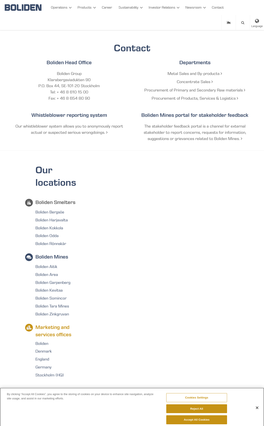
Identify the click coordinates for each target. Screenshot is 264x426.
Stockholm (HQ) (49, 375)
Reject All (196, 410)
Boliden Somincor (51, 298)
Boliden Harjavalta (51, 220)
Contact (218, 7)
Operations (59, 7)
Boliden (41, 343)
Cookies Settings (196, 399)
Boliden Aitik (46, 266)
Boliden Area (46, 274)
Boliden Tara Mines (52, 306)
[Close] (257, 409)
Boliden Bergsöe (49, 212)
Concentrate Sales (195, 81)
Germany (43, 367)
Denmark (43, 351)
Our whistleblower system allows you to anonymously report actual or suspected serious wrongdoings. (69, 129)
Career (107, 7)
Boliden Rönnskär (50, 243)
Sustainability (128, 7)
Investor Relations (162, 7)
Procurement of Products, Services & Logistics (195, 98)
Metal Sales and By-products (195, 73)
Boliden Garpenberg (52, 282)
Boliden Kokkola (49, 228)
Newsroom (193, 7)
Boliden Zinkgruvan (52, 314)
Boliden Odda (47, 235)
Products (85, 7)
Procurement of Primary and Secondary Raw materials (194, 90)
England (42, 359)
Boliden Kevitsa (49, 290)
